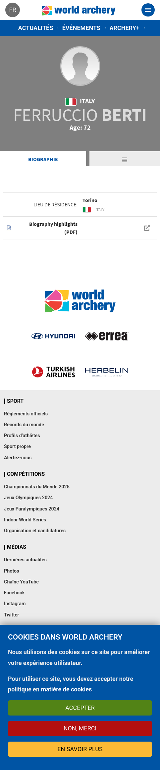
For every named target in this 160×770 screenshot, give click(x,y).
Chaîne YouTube (21, 582)
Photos (11, 571)
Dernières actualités (25, 560)
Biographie (43, 159)
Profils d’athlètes (22, 435)
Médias (16, 547)
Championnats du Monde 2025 (37, 487)
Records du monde (24, 425)
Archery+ (124, 27)
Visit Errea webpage (107, 336)
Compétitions (26, 474)
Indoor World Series (25, 520)
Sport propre (17, 446)
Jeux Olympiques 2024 (28, 498)
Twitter (11, 615)
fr (12, 9)
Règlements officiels (26, 414)
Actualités (35, 27)
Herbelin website (107, 372)
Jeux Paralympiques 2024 (31, 509)
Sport (15, 401)
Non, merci (80, 728)
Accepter (80, 707)
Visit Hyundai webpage (53, 336)
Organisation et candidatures (35, 531)
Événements (81, 27)
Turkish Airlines (53, 372)
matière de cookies (66, 689)
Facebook (14, 593)
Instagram (15, 604)
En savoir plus (79, 749)
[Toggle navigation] (148, 10)
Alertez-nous (17, 458)
